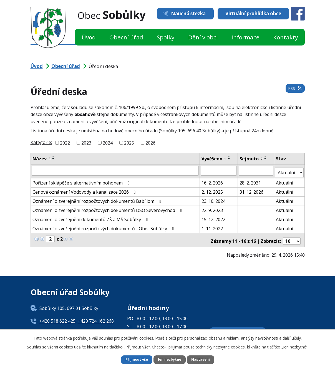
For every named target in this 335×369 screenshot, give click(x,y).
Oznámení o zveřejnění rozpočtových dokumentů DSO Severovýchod (108, 208)
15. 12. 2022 (214, 217)
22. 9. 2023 (212, 208)
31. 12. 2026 (252, 190)
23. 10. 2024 (214, 199)
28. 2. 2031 (250, 181)
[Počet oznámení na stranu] (292, 237)
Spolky (165, 37)
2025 (129, 143)
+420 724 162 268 (96, 317)
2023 (86, 143)
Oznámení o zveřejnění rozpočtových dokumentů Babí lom (97, 199)
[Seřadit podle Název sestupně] (54, 159)
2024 (108, 143)
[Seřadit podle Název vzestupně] (54, 156)
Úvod (89, 37)
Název (41, 159)
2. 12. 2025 (212, 190)
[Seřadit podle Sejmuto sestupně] (266, 159)
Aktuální (284, 181)
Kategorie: (41, 142)
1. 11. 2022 (212, 226)
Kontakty (285, 37)
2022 (65, 143)
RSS (294, 90)
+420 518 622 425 (57, 317)
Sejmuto (251, 159)
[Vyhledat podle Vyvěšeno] (219, 170)
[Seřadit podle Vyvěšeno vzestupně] (229, 156)
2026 (150, 143)
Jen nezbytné (170, 359)
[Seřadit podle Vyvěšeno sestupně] (229, 159)
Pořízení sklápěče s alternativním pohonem (82, 181)
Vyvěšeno (214, 159)
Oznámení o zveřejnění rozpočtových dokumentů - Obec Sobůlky (104, 226)
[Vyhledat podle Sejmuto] (256, 170)
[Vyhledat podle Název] (115, 170)
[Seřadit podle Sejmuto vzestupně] (266, 156)
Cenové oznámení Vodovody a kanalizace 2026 (85, 190)
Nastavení (203, 359)
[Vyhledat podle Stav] (289, 170)
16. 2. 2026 (212, 181)
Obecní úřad (126, 37)
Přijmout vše (134, 359)
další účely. (292, 337)
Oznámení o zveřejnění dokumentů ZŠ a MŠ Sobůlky (91, 217)
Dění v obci (203, 37)
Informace (245, 37)
